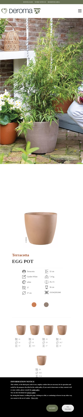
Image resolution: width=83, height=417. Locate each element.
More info (34, 398)
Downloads (28, 2)
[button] (40, 228)
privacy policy (31, 393)
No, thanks (68, 408)
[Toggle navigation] (80, 10)
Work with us (40, 2)
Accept (52, 408)
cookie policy (35, 390)
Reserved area (54, 2)
